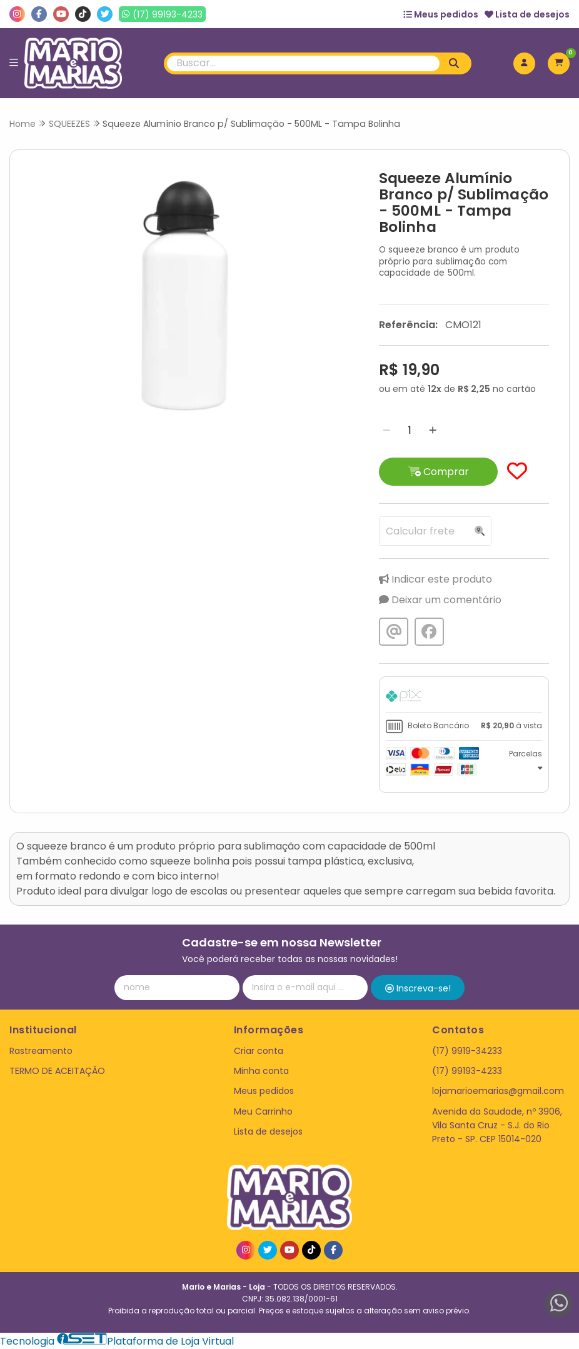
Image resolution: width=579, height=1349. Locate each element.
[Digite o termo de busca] (303, 63)
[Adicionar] (432, 430)
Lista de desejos (527, 14)
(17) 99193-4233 (467, 1071)
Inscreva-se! (418, 988)
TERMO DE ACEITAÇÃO (57, 1071)
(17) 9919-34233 (467, 1051)
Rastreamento (41, 1051)
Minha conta (261, 1071)
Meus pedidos (440, 14)
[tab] (464, 697)
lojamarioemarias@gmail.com (498, 1091)
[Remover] (386, 430)
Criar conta (258, 1051)
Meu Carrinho (263, 1111)
